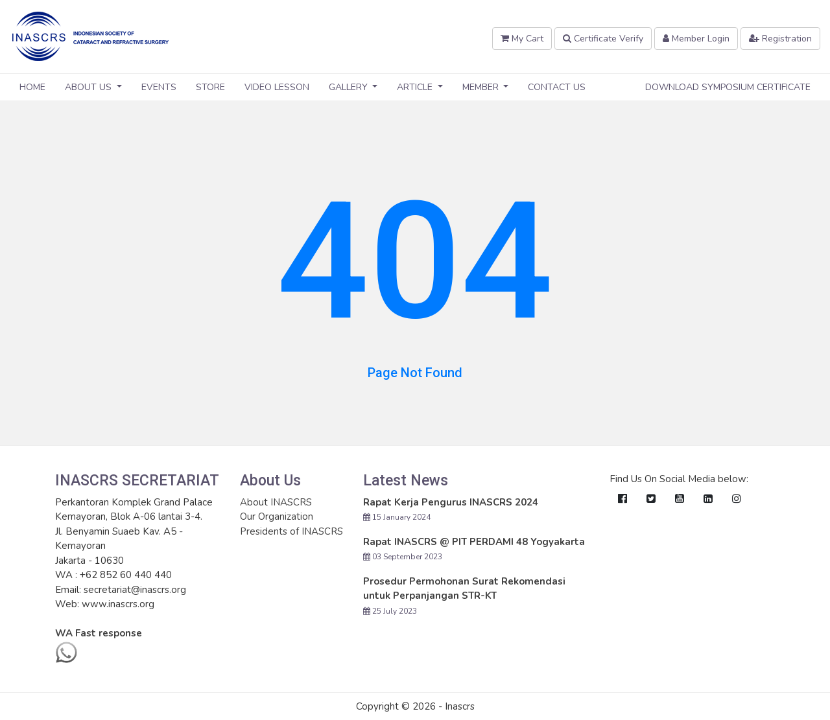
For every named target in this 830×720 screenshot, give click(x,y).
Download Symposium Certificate (728, 87)
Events (158, 87)
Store (210, 87)
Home (32, 87)
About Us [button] (89, 87)
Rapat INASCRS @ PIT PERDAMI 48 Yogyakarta (474, 541)
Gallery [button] (349, 87)
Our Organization (276, 516)
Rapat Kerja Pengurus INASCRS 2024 (450, 502)
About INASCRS (276, 502)
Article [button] (416, 87)
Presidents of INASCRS (291, 531)
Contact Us (557, 87)
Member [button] (481, 87)
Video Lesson (276, 87)
